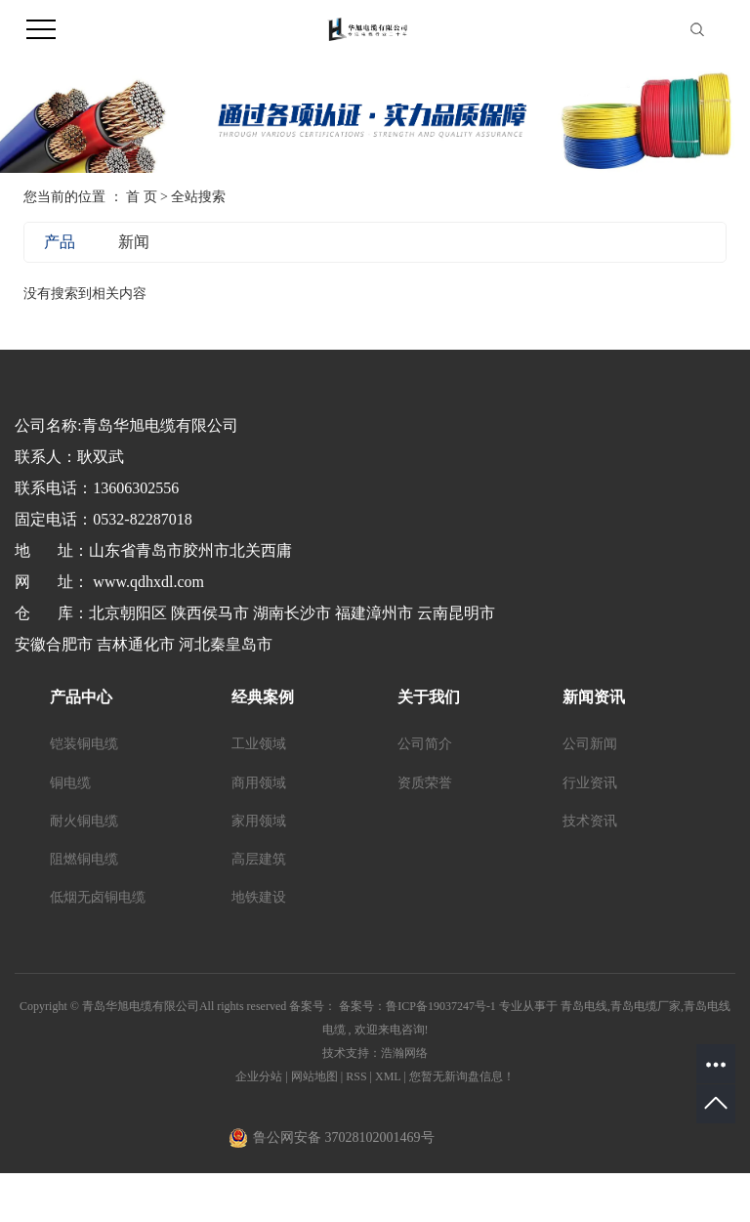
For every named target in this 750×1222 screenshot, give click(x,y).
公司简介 (424, 744)
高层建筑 (258, 859)
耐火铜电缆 (84, 821)
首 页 (141, 197)
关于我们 (428, 697)
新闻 (133, 241)
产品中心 (81, 697)
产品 (59, 241)
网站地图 (316, 1076)
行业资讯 (589, 783)
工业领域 (258, 744)
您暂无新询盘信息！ (462, 1076)
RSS (356, 1076)
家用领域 (258, 821)
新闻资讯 (593, 697)
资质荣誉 (424, 783)
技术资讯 (589, 821)
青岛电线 (584, 1006)
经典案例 (262, 697)
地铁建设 (258, 897)
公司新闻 (589, 744)
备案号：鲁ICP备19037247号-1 (417, 1006)
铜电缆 (70, 783)
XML (387, 1076)
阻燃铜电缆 (84, 859)
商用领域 (258, 783)
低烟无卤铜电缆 (98, 897)
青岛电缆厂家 (645, 1006)
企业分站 (258, 1076)
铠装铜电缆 (84, 744)
